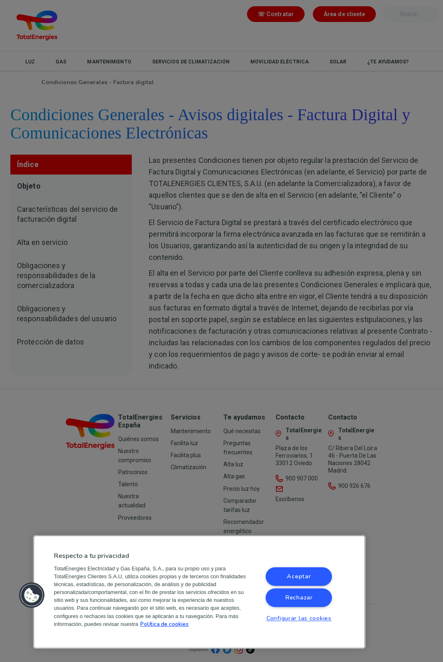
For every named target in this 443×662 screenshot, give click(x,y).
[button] (32, 595)
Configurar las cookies (299, 618)
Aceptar (299, 576)
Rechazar (299, 597)
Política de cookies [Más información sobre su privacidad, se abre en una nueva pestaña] (164, 624)
